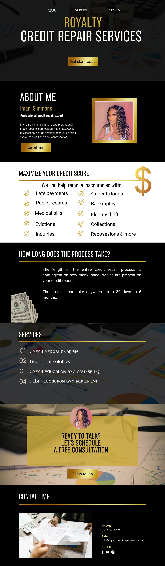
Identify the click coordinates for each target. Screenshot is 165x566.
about (53, 10)
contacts (112, 10)
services (82, 10)
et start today (84, 61)
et (77, 473)
